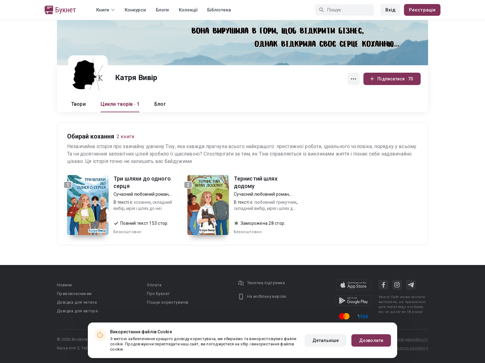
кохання (142, 202)
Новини (64, 285)
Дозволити (371, 340)
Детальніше (325, 340)
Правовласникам (74, 293)
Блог (160, 104)
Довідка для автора (77, 311)
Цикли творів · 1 (120, 104)
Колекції (188, 10)
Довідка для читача (77, 302)
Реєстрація (422, 10)
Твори (78, 104)
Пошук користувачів (167, 302)
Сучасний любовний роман (141, 194)
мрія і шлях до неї (144, 208)
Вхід (390, 10)
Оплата (154, 285)
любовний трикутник (275, 202)
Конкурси (135, 10)
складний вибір (249, 208)
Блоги (162, 10)
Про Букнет (158, 293)
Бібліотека (219, 10)
